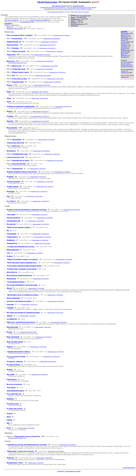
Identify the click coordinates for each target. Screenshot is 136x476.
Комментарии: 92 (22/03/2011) (27, 428)
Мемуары (124, 55)
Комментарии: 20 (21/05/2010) (41, 224)
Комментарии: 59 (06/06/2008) (52, 38)
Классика (50, 7)
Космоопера (125, 38)
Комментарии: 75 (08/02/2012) (45, 458)
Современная (43, 7)
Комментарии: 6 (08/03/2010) (43, 75)
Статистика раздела (129, 467)
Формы (61, 11)
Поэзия (63, 6)
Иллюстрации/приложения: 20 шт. (17, 62)
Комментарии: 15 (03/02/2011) (49, 41)
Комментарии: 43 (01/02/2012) (47, 48)
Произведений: (125, 72)
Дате (83, 11)
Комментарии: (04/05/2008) (59, 322)
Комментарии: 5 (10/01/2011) (40, 214)
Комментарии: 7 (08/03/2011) (52, 154)
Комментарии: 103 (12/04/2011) (40, 91)
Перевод (123, 52)
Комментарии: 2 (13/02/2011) (28, 316)
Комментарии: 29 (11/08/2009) (43, 237)
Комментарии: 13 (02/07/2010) (55, 78)
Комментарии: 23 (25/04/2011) (62, 171)
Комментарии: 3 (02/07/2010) (55, 312)
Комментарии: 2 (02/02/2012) (44, 337)
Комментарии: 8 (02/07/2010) (28, 332)
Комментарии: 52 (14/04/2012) (55, 51)
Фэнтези (123, 35)
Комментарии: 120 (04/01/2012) (45, 61)
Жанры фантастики (55, 11)
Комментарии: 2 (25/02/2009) (64, 259)
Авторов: (123, 71)
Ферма (9, 27)
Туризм (88, 7)
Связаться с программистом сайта (68, 471)
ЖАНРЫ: (124, 31)
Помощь (89, 9)
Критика (123, 48)
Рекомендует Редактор (127, 66)
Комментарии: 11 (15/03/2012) (56, 351)
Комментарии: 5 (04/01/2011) (43, 327)
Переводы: (9, 433)
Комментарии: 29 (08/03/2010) (40, 98)
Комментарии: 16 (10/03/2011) (47, 139)
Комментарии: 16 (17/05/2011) (72, 209)
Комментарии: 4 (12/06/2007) (35, 253)
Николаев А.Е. (125, 77)
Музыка (77, 7)
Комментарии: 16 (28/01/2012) (40, 111)
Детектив (124, 45)
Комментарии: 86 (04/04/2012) (48, 361)
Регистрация (59, 9)
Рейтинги (70, 9)
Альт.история (125, 42)
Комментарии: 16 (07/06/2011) (56, 301)
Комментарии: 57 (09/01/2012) (42, 85)
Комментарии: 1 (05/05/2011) (62, 262)
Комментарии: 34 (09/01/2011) (63, 106)
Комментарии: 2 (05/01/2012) (29, 304)
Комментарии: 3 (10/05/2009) (42, 243)
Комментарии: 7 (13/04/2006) (36, 288)
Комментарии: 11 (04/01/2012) (41, 201)
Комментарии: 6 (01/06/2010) (36, 462)
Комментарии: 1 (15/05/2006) (36, 221)
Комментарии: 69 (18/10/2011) (42, 54)
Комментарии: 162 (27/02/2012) (44, 186)
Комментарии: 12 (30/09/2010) (40, 240)
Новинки (83, 9)
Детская (123, 57)
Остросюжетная (58, 7)
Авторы (49, 11)
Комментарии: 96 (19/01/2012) (41, 116)
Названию (87, 11)
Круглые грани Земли (126, 65)
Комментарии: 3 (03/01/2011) (38, 176)
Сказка (123, 40)
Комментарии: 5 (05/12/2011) (41, 278)
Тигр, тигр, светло (125, 63)
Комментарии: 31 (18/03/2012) (39, 191)
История (81, 6)
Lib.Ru (40, 2)
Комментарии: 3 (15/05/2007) (55, 295)
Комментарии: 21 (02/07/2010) (45, 181)
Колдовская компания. (127, 62)
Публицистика (125, 50)
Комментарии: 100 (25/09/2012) (41, 151)
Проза (53, 6)
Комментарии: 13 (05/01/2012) (41, 233)
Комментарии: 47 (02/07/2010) (39, 346)
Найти (65, 9)
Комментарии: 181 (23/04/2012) (52, 82)
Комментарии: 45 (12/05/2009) (56, 451)
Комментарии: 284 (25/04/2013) (68, 444)
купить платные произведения (39, 20)
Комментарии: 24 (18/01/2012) (35, 196)
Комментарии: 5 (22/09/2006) (45, 217)
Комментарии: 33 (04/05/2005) (45, 69)
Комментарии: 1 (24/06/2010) (38, 168)
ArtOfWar (93, 7)
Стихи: (7, 206)
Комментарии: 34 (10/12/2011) (50, 66)
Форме (73, 11)
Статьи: (8, 441)
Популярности (78, 11)
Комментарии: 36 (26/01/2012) (55, 160)
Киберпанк (124, 37)
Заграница (82, 7)
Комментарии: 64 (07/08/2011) (62, 35)
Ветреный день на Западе (15, 28)
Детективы (76, 6)
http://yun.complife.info (83, 15)
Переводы (58, 6)
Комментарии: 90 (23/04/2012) (40, 374)
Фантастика (51, 2)
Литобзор (124, 47)
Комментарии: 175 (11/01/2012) (40, 121)
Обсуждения (77, 9)
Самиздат (71, 7)
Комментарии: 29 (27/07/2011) (48, 45)
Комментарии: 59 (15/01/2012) (58, 72)
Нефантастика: (10, 136)
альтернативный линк (27, 22)
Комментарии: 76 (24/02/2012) (52, 356)
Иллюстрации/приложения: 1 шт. (17, 438)
